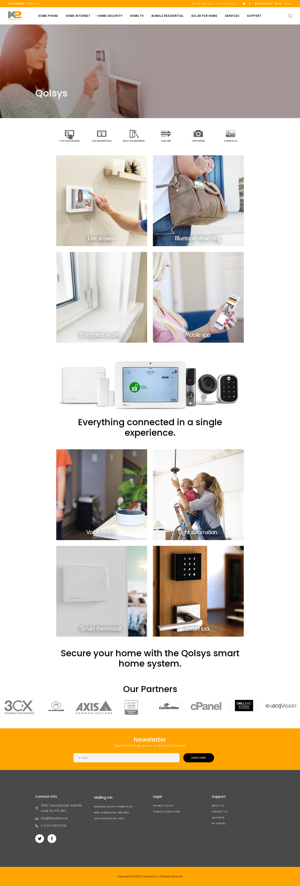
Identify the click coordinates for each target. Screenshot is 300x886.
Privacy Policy (163, 806)
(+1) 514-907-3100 (226, 3)
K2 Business (33, 3)
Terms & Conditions (166, 812)
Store (278, 3)
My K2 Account (263, 3)
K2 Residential (16, 3)
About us (218, 806)
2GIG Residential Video (109, 818)
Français (287, 3)
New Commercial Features (112, 812)
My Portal (219, 823)
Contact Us (220, 812)
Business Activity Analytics (113, 807)
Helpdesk (218, 817)
